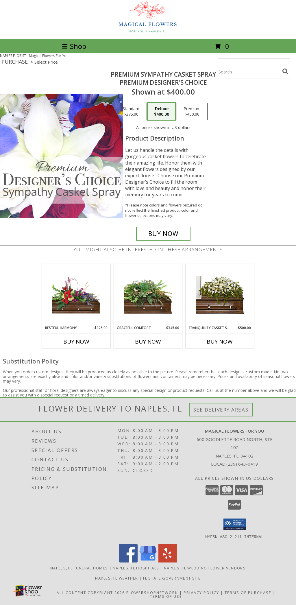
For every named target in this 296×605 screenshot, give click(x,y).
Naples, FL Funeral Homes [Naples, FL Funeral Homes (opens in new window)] (79, 567)
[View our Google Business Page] (148, 560)
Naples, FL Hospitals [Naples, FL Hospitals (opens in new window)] (136, 567)
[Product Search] (249, 72)
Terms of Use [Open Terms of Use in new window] (166, 596)
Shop (74, 46)
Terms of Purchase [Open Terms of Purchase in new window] (248, 592)
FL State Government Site (172, 577)
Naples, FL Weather (116, 577)
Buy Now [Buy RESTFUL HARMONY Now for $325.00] (76, 341)
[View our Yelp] (167, 560)
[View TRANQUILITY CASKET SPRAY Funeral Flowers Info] (220, 295)
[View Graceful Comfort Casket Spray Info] (148, 295)
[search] (285, 71)
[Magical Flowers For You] (148, 31)
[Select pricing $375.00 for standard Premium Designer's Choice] (131, 111)
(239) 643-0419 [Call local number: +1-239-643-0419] (242, 464)
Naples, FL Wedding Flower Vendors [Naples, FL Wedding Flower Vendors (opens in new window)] (205, 567)
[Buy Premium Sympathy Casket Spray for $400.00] (163, 234)
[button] (234, 524)
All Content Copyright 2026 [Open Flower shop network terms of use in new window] (91, 592)
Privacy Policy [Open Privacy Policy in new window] (201, 592)
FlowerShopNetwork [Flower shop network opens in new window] (152, 592)
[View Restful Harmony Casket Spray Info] (76, 295)
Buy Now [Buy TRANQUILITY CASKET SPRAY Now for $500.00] (220, 341)
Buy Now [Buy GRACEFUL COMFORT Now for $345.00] (148, 341)
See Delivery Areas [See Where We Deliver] (221, 409)
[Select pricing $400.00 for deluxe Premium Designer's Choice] (161, 111)
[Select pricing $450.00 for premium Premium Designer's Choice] (192, 111)
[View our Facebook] (128, 560)
